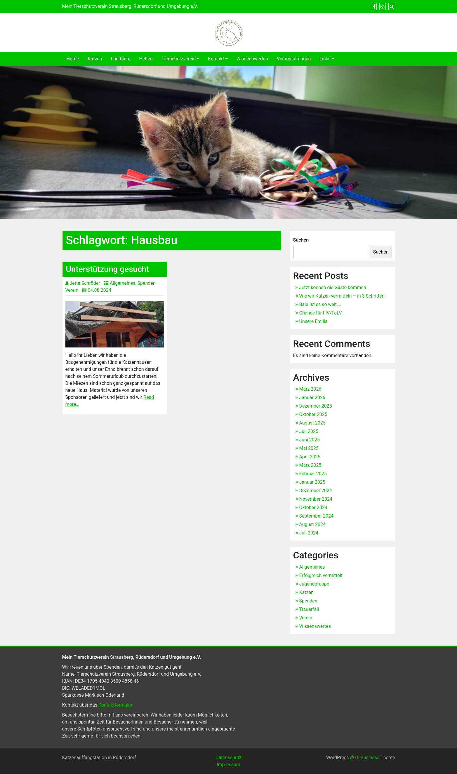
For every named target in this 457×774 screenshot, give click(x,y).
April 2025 (310, 456)
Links (325, 59)
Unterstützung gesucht (107, 269)
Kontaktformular (115, 705)
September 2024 (316, 516)
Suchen (301, 240)
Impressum (228, 764)
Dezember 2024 (315, 490)
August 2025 (312, 423)
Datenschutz (228, 757)
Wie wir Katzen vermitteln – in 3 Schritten (342, 296)
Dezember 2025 (315, 406)
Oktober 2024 (313, 507)
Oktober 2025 (313, 414)
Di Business (364, 757)
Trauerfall (309, 609)
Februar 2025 (313, 473)
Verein (72, 290)
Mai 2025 (309, 448)
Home (73, 59)
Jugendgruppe (314, 584)
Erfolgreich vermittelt (321, 575)
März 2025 (310, 465)
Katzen (95, 59)
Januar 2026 (312, 397)
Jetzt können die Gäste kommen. (333, 287)
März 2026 (310, 389)
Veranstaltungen (294, 59)
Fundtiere (121, 59)
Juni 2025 (309, 440)
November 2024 (315, 499)
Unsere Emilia (313, 321)
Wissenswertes (252, 59)
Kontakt (216, 59)
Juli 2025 (308, 431)
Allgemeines (122, 283)
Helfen (145, 59)
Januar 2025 (312, 482)
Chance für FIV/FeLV (320, 313)
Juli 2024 (308, 533)
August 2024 (312, 524)
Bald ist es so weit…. (320, 304)
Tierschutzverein (178, 59)
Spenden (147, 283)
